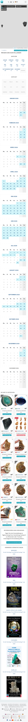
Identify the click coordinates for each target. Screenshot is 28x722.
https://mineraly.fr (14, 711)
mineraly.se (22, 717)
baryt (3, 452)
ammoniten (19, 474)
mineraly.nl (6, 717)
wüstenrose (19, 431)
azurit (17, 519)
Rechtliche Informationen (13, 704)
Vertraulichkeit (23, 704)
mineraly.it (14, 715)
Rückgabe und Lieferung (13, 705)
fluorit (3, 474)
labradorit (5, 431)
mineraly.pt (14, 717)
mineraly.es (22, 715)
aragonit (4, 497)
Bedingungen (4, 704)
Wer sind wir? (4, 705)
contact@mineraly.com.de (16, 710)
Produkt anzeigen (7, 414)
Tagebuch (4, 50)
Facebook (12, 708)
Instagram (19, 708)
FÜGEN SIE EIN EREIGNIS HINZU (14, 542)
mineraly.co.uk (17, 714)
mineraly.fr (8, 714)
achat (3, 408)
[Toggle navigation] (25, 1)
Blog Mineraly (5, 708)
